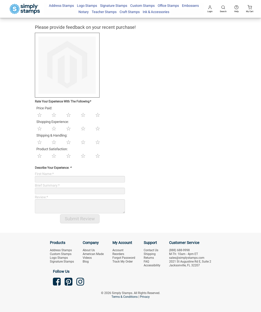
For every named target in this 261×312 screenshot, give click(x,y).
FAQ (146, 261)
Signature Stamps (62, 261)
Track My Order (122, 261)
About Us (89, 250)
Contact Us (151, 250)
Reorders (118, 254)
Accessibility (152, 265)
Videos (87, 258)
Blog (86, 261)
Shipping (150, 254)
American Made (93, 254)
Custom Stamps (60, 254)
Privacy (145, 297)
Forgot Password (123, 258)
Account (117, 250)
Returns (149, 258)
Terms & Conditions (124, 297)
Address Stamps (61, 250)
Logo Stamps (59, 258)
